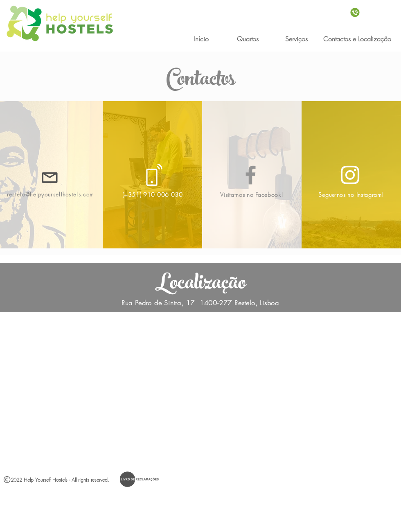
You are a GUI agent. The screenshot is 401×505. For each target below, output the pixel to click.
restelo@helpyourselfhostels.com (50, 194)
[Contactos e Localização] (357, 39)
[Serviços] (296, 39)
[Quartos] (247, 39)
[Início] (201, 39)
